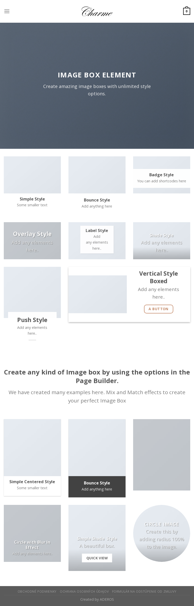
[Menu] (7, 11)
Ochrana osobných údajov (84, 591)
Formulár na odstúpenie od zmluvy (144, 591)
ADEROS (107, 599)
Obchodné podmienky (37, 591)
